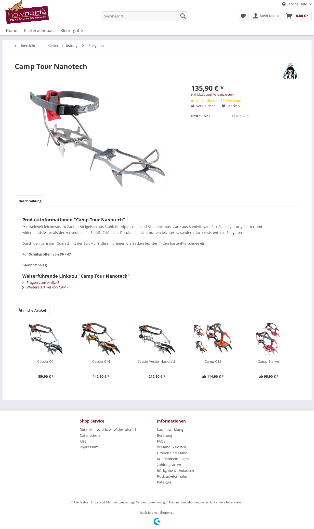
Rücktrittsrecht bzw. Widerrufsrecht (109, 429)
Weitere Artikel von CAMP (45, 287)
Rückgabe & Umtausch (175, 470)
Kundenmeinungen (173, 458)
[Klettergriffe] (71, 30)
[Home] (11, 30)
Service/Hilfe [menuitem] (295, 4)
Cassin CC (45, 361)
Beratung (164, 435)
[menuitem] (145, 16)
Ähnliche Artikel (32, 310)
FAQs (161, 441)
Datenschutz (90, 435)
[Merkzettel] (243, 16)
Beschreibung (30, 201)
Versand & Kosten (171, 447)
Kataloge (164, 482)
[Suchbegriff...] (145, 16)
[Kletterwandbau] (39, 30)
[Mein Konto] (266, 16)
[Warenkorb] (298, 16)
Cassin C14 (101, 361)
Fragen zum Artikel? (40, 282)
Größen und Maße (172, 453)
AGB (83, 441)
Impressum (89, 447)
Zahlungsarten (169, 464)
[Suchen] (183, 16)
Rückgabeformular (172, 476)
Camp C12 (213, 361)
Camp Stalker (269, 361)
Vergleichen (203, 106)
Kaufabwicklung (170, 429)
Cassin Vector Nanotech (156, 361)
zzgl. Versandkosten (220, 94)
